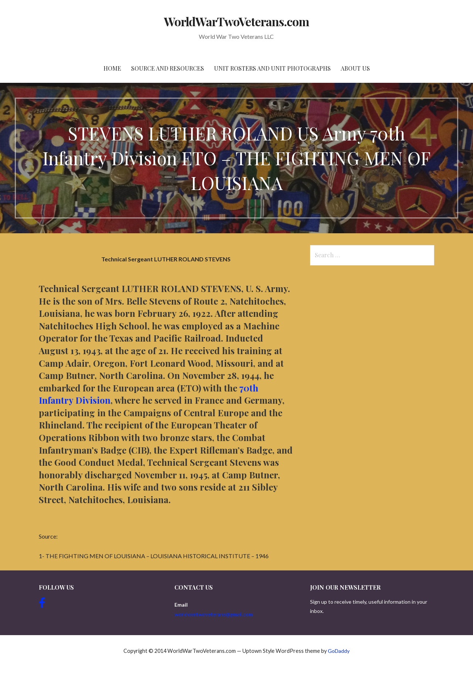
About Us (355, 68)
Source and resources (167, 68)
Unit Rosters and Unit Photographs (272, 68)
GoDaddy (339, 651)
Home (112, 68)
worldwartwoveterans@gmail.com (213, 614)
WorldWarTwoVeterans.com (236, 21)
